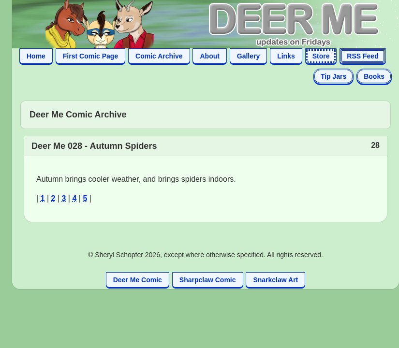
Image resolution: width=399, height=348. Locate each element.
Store (321, 56)
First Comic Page (90, 56)
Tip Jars (333, 76)
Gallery (248, 56)
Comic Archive (159, 56)
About (209, 56)
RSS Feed (362, 56)
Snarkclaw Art (275, 280)
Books (374, 76)
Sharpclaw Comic (207, 280)
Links (286, 56)
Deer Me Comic (137, 280)
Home (36, 56)
